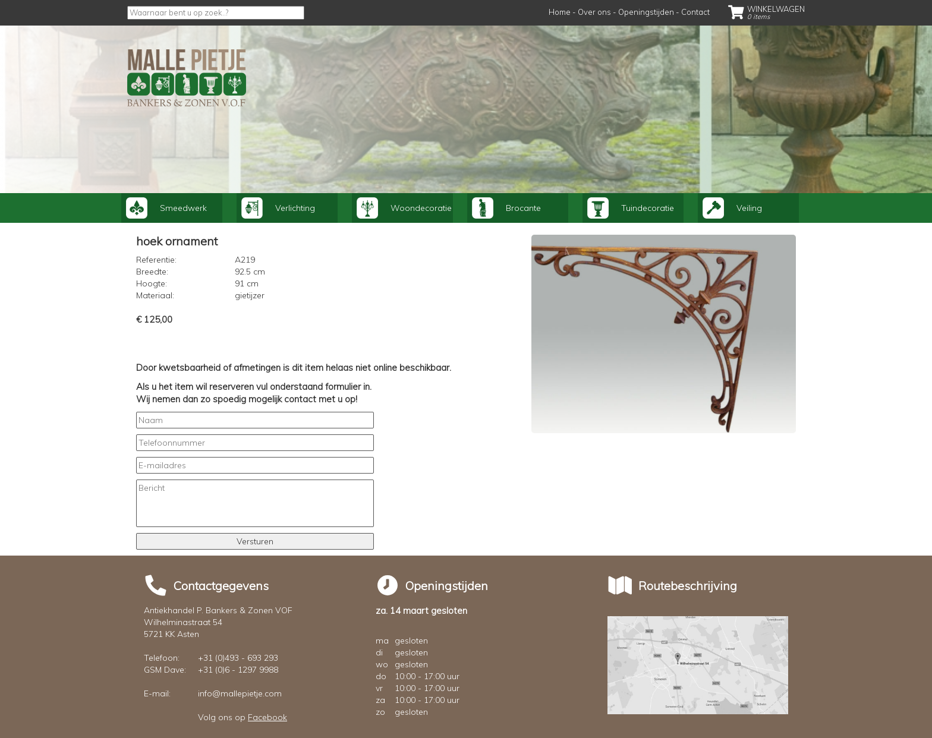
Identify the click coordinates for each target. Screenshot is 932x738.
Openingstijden (646, 12)
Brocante (506, 208)
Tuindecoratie (630, 208)
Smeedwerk (166, 208)
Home (560, 12)
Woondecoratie (404, 208)
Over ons (594, 12)
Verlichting (278, 208)
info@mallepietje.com (240, 693)
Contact (695, 12)
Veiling (732, 208)
